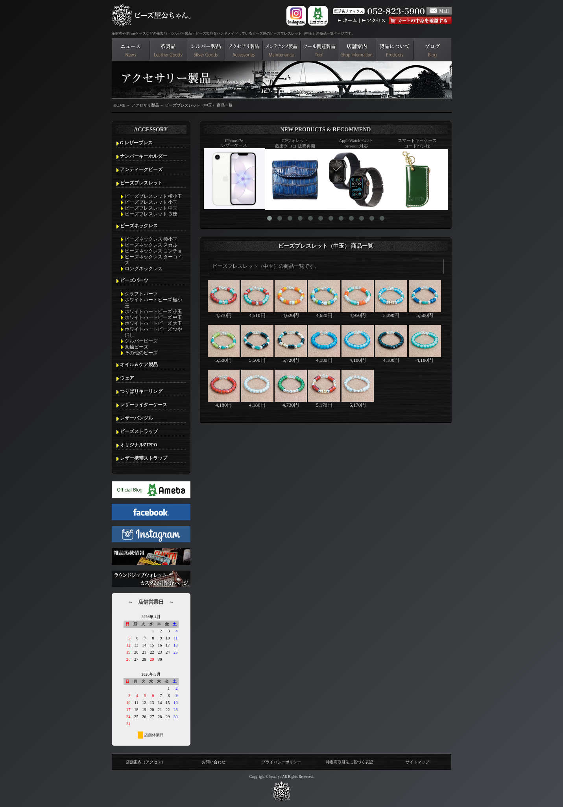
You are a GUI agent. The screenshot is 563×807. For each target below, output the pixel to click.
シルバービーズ (141, 341)
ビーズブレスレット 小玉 (151, 202)
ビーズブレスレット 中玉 (151, 208)
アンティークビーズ (141, 169)
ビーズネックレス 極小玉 (151, 239)
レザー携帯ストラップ (143, 458)
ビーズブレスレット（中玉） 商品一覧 (199, 105)
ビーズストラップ (139, 431)
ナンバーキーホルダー (143, 156)
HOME (120, 105)
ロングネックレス (143, 268)
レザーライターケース (143, 404)
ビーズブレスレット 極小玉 (154, 196)
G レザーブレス (136, 142)
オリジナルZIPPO (138, 444)
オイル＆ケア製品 (139, 364)
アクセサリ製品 (145, 105)
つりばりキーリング (141, 391)
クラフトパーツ (141, 293)
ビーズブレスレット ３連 (151, 214)
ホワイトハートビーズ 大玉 (154, 323)
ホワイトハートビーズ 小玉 (154, 311)
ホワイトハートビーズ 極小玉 (154, 302)
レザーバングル (136, 418)
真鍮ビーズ (136, 347)
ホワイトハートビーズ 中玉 (154, 317)
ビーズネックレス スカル (151, 245)
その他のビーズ (141, 352)
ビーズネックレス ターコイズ (154, 259)
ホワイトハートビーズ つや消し (154, 332)
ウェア (127, 378)
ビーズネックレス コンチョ (154, 251)
